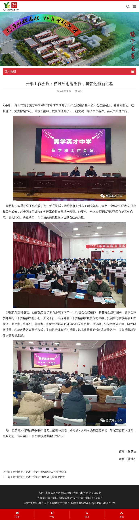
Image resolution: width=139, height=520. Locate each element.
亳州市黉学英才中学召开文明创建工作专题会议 (39, 471)
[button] (68, 62)
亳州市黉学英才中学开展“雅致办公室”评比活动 (39, 476)
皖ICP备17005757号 (103, 502)
